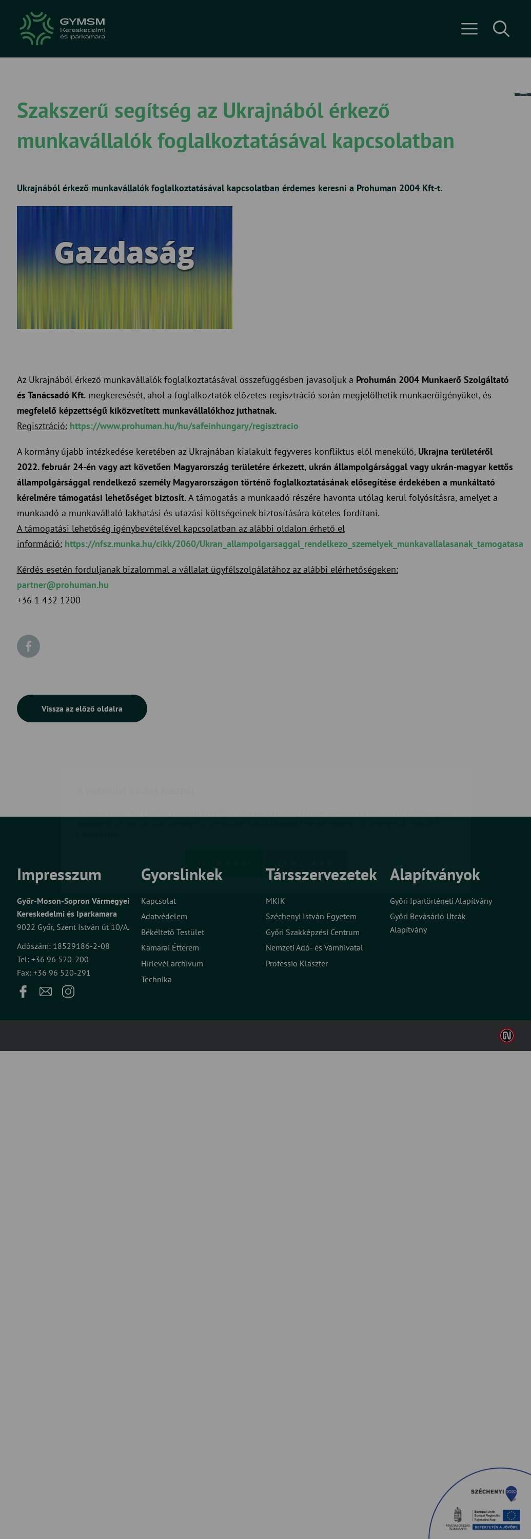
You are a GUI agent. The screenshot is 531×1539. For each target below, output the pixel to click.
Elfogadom (223, 802)
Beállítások (305, 802)
